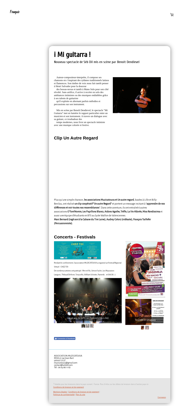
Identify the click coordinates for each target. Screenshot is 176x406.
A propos (16, 19)
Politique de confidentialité (64, 394)
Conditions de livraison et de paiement (68, 387)
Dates (13, 33)
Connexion (162, 397)
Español (14, 26)
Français (14, 12)
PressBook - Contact (17, 43)
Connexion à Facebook (65, 338)
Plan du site (80, 394)
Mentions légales (60, 392)
